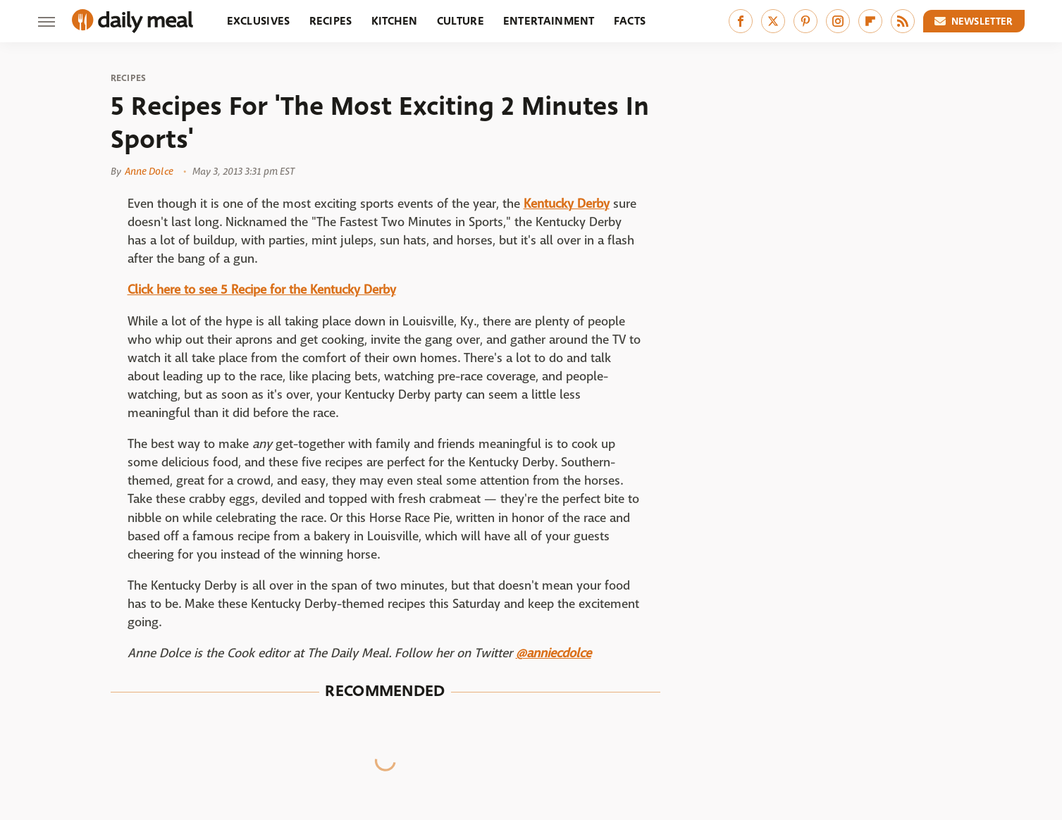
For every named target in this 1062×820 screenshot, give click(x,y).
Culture (460, 21)
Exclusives (258, 21)
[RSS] (903, 21)
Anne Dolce (149, 171)
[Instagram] (838, 21)
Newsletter (973, 21)
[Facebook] (741, 21)
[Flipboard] (870, 21)
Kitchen (394, 21)
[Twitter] (773, 21)
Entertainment (549, 21)
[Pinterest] (805, 21)
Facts (630, 21)
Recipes (330, 21)
